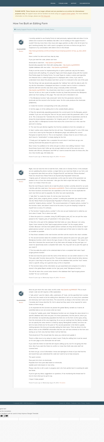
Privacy (83, 403)
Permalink (62, 156)
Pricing (53, 3)
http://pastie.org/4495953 (54, 62)
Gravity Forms (49, 29)
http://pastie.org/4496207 (60, 67)
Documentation (85, 3)
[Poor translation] (6, 416)
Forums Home (63, 3)
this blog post (45, 16)
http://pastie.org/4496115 (56, 188)
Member (21, 51)
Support (73, 3)
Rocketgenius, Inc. (31, 403)
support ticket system (68, 13)
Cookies (88, 403)
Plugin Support (38, 29)
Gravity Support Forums (24, 29)
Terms (79, 403)
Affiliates (68, 403)
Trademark (74, 403)
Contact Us (62, 403)
